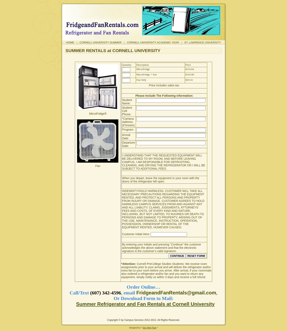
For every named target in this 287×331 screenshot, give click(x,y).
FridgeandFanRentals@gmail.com (176, 292)
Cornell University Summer (101, 42)
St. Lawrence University (202, 42)
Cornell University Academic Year (153, 42)
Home (70, 42)
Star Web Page (149, 328)
